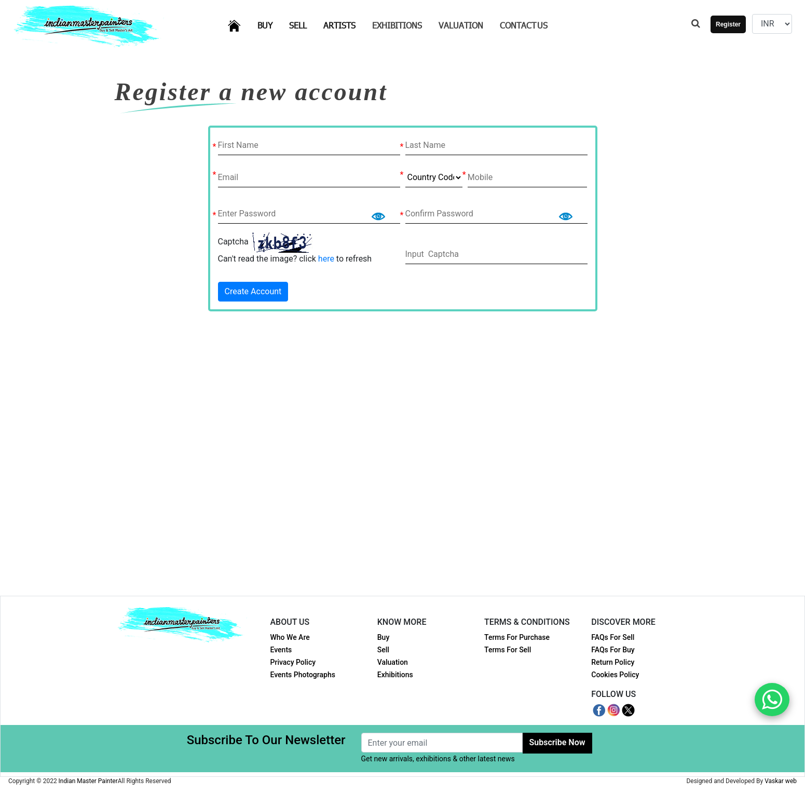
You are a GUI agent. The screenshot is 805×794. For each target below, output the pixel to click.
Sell (304, 25)
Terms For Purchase (517, 637)
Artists (345, 25)
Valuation (461, 25)
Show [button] (378, 213)
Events (281, 650)
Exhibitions (397, 25)
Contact (524, 25)
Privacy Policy (293, 662)
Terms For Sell (507, 650)
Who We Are (290, 637)
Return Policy (612, 662)
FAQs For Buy (612, 650)
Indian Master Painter (88, 781)
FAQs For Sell (612, 637)
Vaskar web (781, 781)
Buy (271, 25)
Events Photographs (302, 674)
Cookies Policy (615, 674)
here (326, 259)
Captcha (233, 242)
